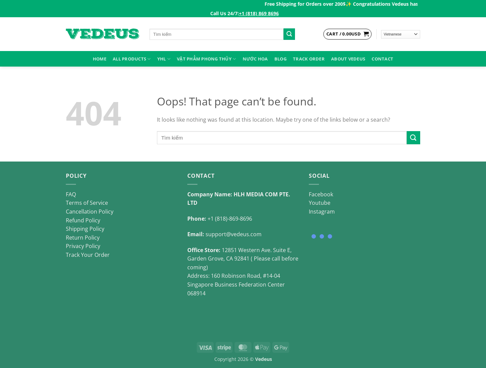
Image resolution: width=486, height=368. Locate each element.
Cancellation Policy (89, 211)
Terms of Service (87, 202)
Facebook (321, 194)
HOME (99, 59)
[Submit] (289, 34)
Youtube (319, 202)
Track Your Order (88, 255)
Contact (382, 59)
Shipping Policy (85, 228)
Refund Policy (83, 220)
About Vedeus (348, 59)
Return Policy (83, 237)
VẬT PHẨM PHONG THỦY (206, 59)
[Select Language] (401, 34)
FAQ (71, 194)
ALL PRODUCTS (132, 59)
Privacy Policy (83, 246)
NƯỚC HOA (255, 59)
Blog (280, 59)
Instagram (322, 211)
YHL (163, 59)
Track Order (309, 59)
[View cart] (347, 34)
